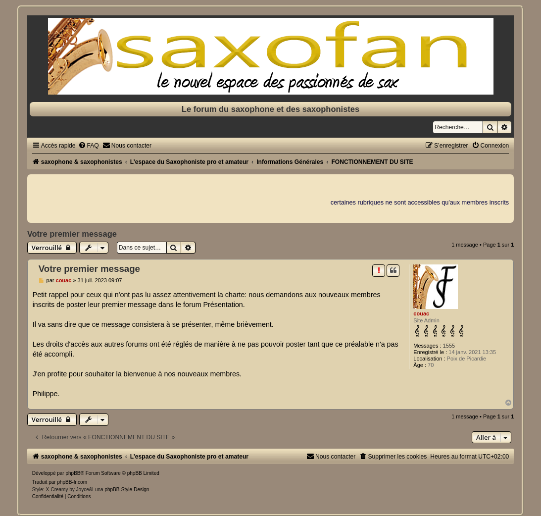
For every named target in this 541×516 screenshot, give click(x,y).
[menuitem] (88, 145)
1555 (449, 346)
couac (421, 313)
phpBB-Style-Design (126, 489)
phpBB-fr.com (72, 482)
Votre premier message (72, 233)
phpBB (72, 473)
